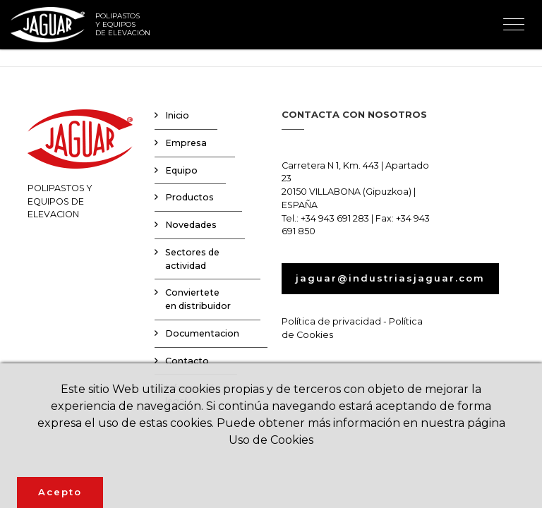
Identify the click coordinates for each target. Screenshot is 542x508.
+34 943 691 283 (335, 218)
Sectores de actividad (192, 259)
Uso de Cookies (271, 440)
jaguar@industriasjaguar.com (390, 278)
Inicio (177, 115)
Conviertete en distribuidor (198, 299)
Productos (189, 197)
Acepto (60, 491)
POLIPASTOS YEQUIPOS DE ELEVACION (80, 164)
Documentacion (202, 333)
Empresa (186, 143)
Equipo (181, 170)
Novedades (191, 224)
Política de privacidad (331, 321)
